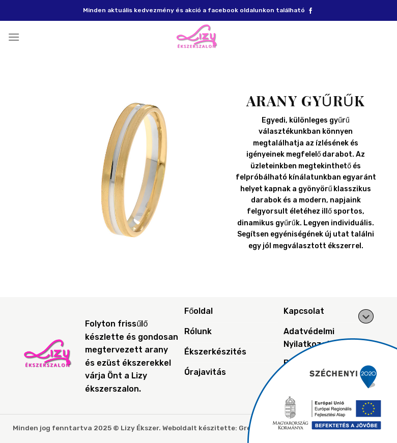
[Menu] (14, 36)
